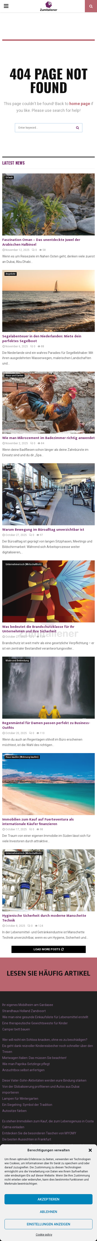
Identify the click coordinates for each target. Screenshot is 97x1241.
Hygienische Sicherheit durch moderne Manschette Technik (44, 918)
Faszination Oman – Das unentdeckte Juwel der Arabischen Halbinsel (41, 242)
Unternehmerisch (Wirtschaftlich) (24, 564)
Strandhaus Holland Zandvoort (24, 1011)
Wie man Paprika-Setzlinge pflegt (26, 1064)
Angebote (11, 274)
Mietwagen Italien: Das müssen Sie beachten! (34, 1058)
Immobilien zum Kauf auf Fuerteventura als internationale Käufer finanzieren (38, 821)
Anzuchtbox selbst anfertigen (23, 1070)
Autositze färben (14, 1111)
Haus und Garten (14, 375)
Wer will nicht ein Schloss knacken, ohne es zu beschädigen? (44, 1040)
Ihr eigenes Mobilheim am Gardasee (27, 1005)
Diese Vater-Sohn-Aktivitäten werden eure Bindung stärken (44, 1080)
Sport (8, 467)
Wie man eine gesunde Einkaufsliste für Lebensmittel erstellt (45, 1017)
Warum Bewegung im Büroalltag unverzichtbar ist (43, 530)
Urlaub (9, 177)
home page (79, 103)
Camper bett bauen (16, 1029)
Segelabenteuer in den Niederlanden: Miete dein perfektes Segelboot (41, 338)
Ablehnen (48, 1212)
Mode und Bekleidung (17, 660)
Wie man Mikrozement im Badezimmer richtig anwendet (48, 438)
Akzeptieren (48, 1199)
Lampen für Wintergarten (20, 1098)
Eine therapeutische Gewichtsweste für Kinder (35, 1023)
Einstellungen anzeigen (48, 1224)
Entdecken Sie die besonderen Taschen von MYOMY (39, 1133)
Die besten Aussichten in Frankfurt (26, 1139)
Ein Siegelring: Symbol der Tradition (27, 1105)
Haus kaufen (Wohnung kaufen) (22, 757)
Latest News (13, 163)
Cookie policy (44, 1234)
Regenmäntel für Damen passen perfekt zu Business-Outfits (46, 725)
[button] (90, 1150)
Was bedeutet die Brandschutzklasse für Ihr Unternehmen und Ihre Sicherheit (38, 629)
